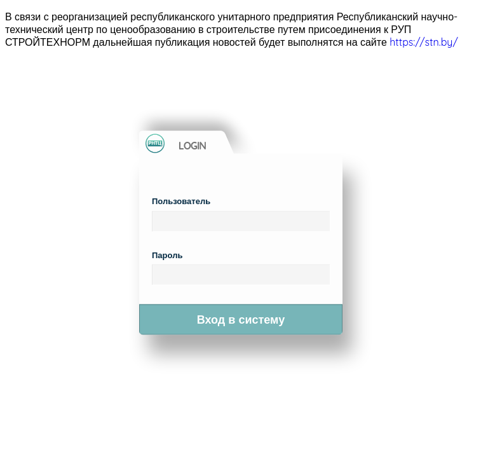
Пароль (167, 254)
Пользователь (181, 201)
